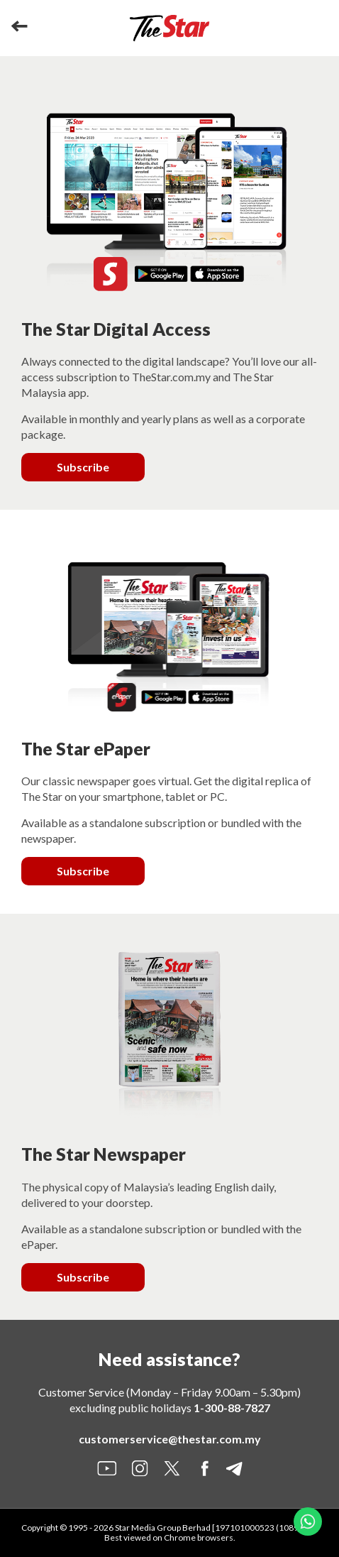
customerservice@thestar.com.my (170, 1439)
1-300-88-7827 (232, 1407)
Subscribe (83, 467)
